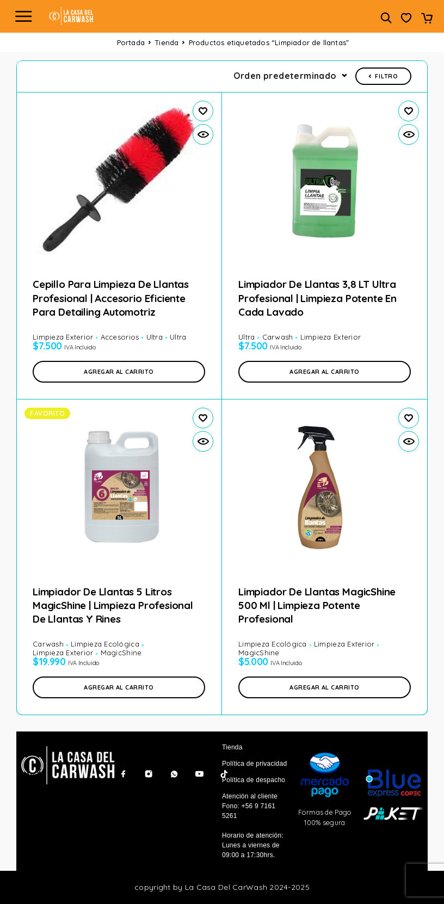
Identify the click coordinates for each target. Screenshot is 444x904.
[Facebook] (123, 773)
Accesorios (120, 337)
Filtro (383, 76)
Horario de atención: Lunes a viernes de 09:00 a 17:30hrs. (252, 845)
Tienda (166, 42)
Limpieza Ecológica (105, 643)
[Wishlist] (406, 19)
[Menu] (23, 16)
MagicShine (121, 652)
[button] (119, 372)
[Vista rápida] (203, 134)
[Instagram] (148, 773)
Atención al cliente (250, 796)
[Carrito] (427, 19)
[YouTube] (199, 773)
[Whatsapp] (174, 773)
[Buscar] (386, 17)
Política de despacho (253, 780)
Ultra (154, 337)
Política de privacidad (254, 763)
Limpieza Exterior (63, 337)
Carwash (277, 337)
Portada (131, 42)
